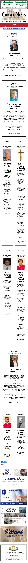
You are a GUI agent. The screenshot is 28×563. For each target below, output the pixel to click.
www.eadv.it (11, 550)
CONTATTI (23, 518)
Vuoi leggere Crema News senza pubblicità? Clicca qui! (14, 26)
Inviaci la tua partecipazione (8, 28)
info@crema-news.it (24, 531)
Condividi (2, 464)
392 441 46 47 (8, 547)
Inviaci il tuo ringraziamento (19, 28)
